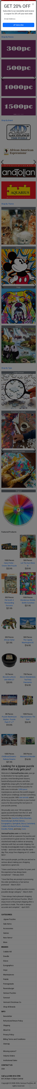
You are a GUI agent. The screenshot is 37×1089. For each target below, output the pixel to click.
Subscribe (18, 25)
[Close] (33, 4)
